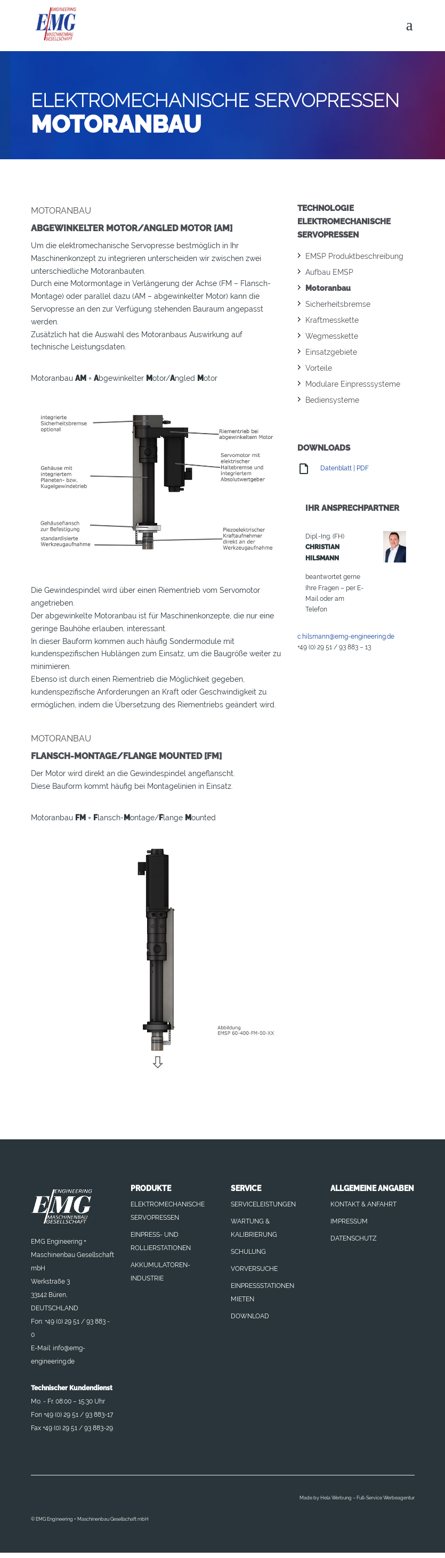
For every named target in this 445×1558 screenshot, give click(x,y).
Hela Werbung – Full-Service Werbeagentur (367, 1497)
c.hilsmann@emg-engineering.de (345, 636)
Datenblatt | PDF (333, 468)
